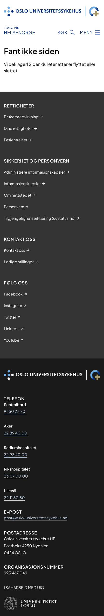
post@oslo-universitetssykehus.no (35, 517)
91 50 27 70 (14, 411)
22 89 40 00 (15, 432)
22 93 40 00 (15, 454)
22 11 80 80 (14, 497)
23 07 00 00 (16, 475)
